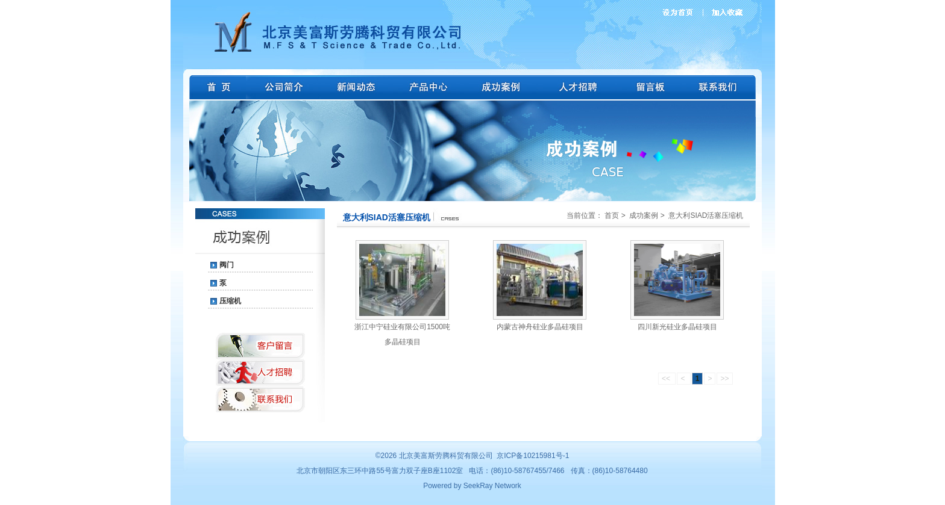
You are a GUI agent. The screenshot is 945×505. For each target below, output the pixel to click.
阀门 (226, 265)
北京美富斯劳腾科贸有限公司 (446, 455)
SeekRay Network (492, 486)
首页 (611, 215)
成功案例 (643, 215)
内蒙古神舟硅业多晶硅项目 (540, 327)
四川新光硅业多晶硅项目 (677, 327)
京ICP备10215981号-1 (533, 455)
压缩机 (230, 301)
